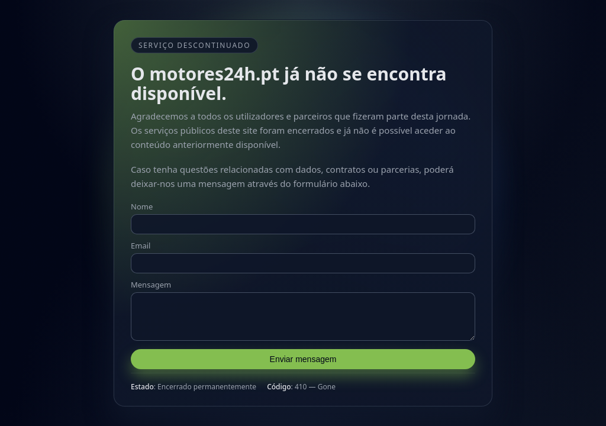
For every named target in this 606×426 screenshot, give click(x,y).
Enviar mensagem (303, 362)
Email (140, 242)
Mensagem (151, 281)
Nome (142, 203)
